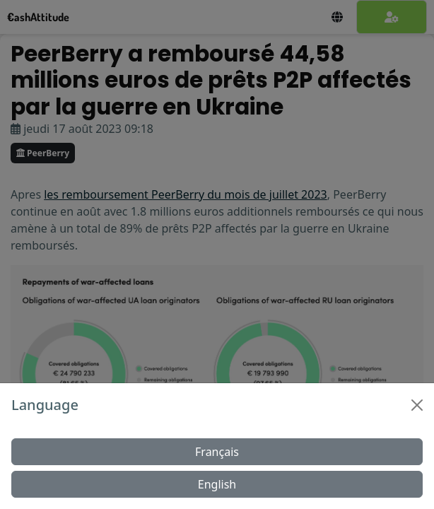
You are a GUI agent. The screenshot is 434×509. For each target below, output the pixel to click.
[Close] (417, 405)
